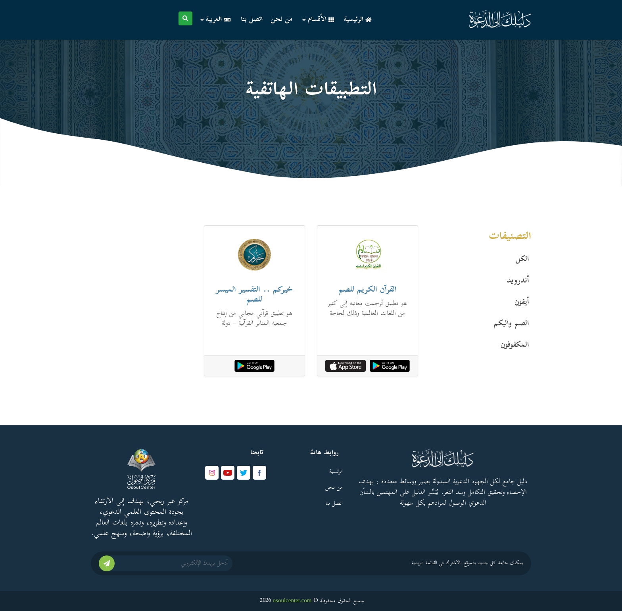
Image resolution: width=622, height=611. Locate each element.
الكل (522, 260)
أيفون (521, 302)
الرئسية (336, 472)
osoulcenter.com (292, 600)
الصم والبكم (511, 324)
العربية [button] (215, 20)
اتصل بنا (252, 20)
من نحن (281, 20)
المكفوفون (515, 345)
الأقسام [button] (318, 20)
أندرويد (518, 281)
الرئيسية (358, 20)
